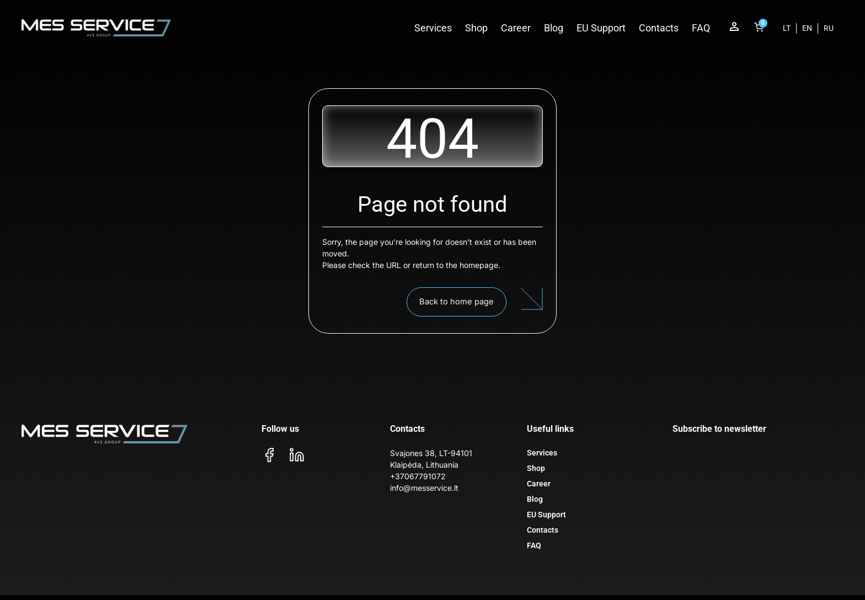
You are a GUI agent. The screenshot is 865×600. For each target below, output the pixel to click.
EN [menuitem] (807, 28)
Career (516, 28)
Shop (476, 28)
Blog (553, 28)
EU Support (601, 28)
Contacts (659, 28)
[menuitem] (786, 28)
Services (433, 28)
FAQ (701, 28)
